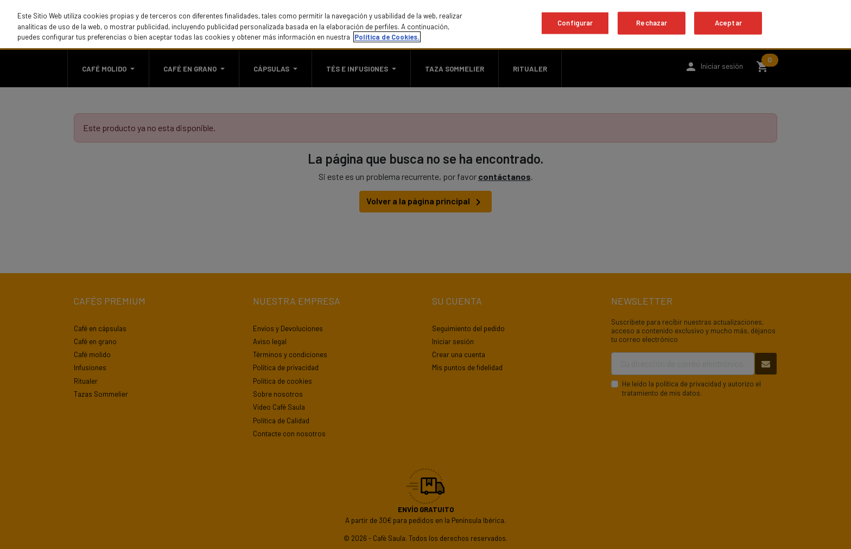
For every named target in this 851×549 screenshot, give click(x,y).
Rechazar (651, 22)
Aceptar (728, 22)
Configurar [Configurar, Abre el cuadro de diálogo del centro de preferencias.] (575, 22)
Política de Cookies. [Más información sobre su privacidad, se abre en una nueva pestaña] (387, 37)
